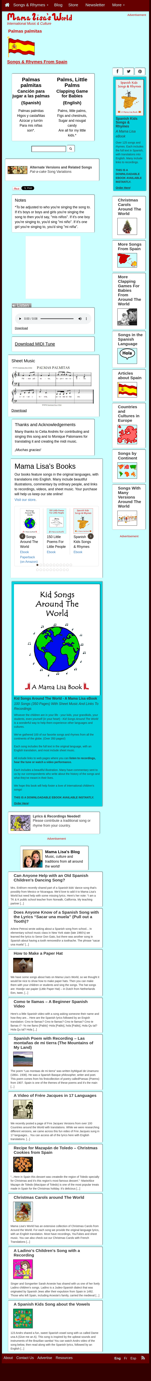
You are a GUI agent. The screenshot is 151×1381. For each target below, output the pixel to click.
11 (71, 565)
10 (68, 565)
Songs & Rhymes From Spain (37, 61)
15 (48, 570)
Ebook (24, 552)
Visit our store (25, 500)
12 (38, 570)
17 (54, 570)
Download (21, 328)
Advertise (44, 1358)
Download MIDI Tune (35, 343)
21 (68, 570)
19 (61, 570)
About (8, 1358)
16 (51, 570)
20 (64, 570)
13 (41, 570)
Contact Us (25, 1358)
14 (44, 570)
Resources (64, 1358)
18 (58, 570)
